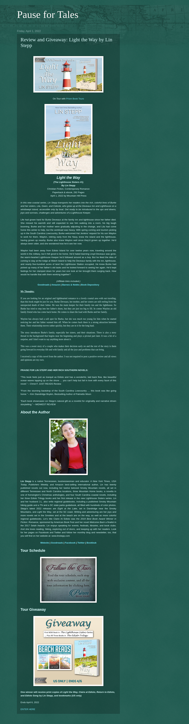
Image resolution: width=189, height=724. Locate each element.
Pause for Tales (47, 14)
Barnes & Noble (70, 284)
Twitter (81, 542)
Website (44, 542)
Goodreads (44, 284)
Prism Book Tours (75, 98)
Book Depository (90, 284)
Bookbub (92, 542)
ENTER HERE (28, 709)
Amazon (55, 284)
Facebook (70, 542)
